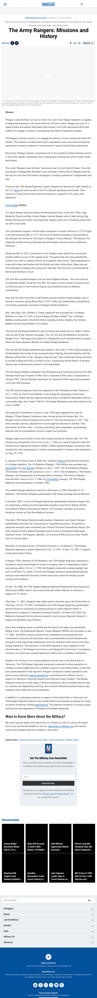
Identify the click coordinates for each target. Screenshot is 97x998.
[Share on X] (75, 43)
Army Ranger (11, 203)
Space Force (67, 966)
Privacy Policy (63, 791)
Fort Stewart (28, 466)
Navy (60, 966)
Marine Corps (52, 966)
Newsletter (49, 975)
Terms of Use (48, 791)
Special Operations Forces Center (36, 18)
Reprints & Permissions (83, 975)
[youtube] (35, 985)
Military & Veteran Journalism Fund (33, 975)
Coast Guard (42, 966)
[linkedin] (56, 985)
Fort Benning (52, 477)
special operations (38, 673)
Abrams (62, 459)
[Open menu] (5, 4)
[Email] (79, 43)
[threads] (62, 985)
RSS (63, 977)
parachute (10, 466)
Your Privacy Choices (54, 977)
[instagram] (46, 985)
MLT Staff (6, 43)
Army (16, 188)
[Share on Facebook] (70, 43)
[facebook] (40, 985)
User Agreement (30, 977)
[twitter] (51, 985)
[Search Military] (44, 900)
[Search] (79, 4)
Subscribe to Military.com (61, 725)
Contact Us (58, 975)
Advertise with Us (69, 975)
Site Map (69, 977)
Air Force (29, 966)
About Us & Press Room (12, 975)
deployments (41, 703)
